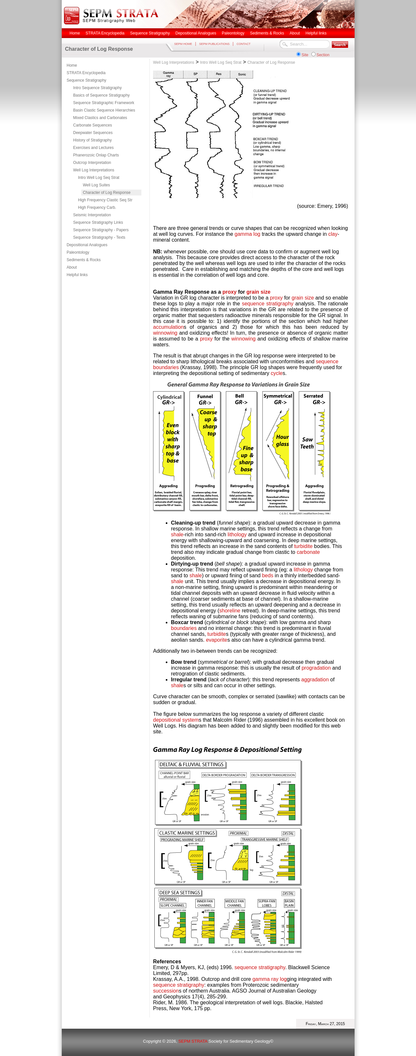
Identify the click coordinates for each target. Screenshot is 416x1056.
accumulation (168, 327)
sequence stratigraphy (267, 303)
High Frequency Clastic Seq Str (105, 200)
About (72, 267)
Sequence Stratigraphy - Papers (101, 230)
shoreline (229, 610)
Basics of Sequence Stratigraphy (101, 95)
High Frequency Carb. (97, 207)
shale (177, 534)
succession (166, 991)
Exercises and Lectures (93, 147)
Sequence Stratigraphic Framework (103, 102)
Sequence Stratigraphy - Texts (99, 237)
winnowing (165, 333)
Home (72, 65)
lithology (237, 534)
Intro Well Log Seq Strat (98, 177)
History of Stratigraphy (92, 140)
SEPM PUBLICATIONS (214, 44)
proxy (229, 292)
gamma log (247, 234)
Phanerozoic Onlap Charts (96, 155)
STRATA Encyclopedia (86, 73)
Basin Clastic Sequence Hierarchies (104, 110)
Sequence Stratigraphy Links (98, 222)
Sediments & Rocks (84, 260)
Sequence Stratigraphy (86, 80)
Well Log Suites (96, 185)
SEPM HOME (183, 44)
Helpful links (77, 275)
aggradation (315, 679)
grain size (258, 292)
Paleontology (78, 252)
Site (305, 55)
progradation (316, 668)
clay (332, 234)
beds (268, 575)
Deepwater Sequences (92, 132)
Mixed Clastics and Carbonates (100, 117)
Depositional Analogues (87, 245)
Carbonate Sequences (92, 125)
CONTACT (244, 44)
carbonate (308, 552)
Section (323, 55)
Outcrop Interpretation (92, 162)
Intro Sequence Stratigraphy (97, 88)
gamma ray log (270, 979)
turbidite (303, 546)
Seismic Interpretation (92, 215)
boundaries (166, 367)
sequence (327, 361)
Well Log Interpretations (93, 170)
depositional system (176, 720)
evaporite (217, 640)
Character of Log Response (107, 192)
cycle (276, 373)
